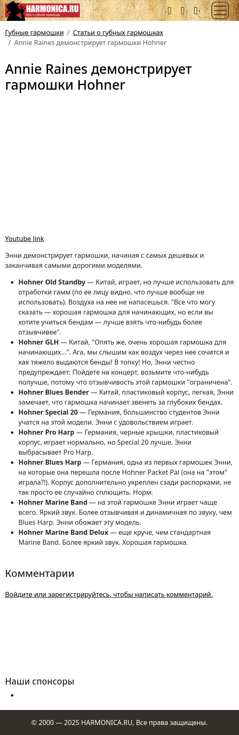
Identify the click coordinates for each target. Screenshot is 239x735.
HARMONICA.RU (106, 722)
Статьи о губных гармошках (118, 32)
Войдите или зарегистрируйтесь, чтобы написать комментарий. (109, 594)
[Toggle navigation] (220, 10)
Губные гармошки (34, 32)
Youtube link (24, 238)
